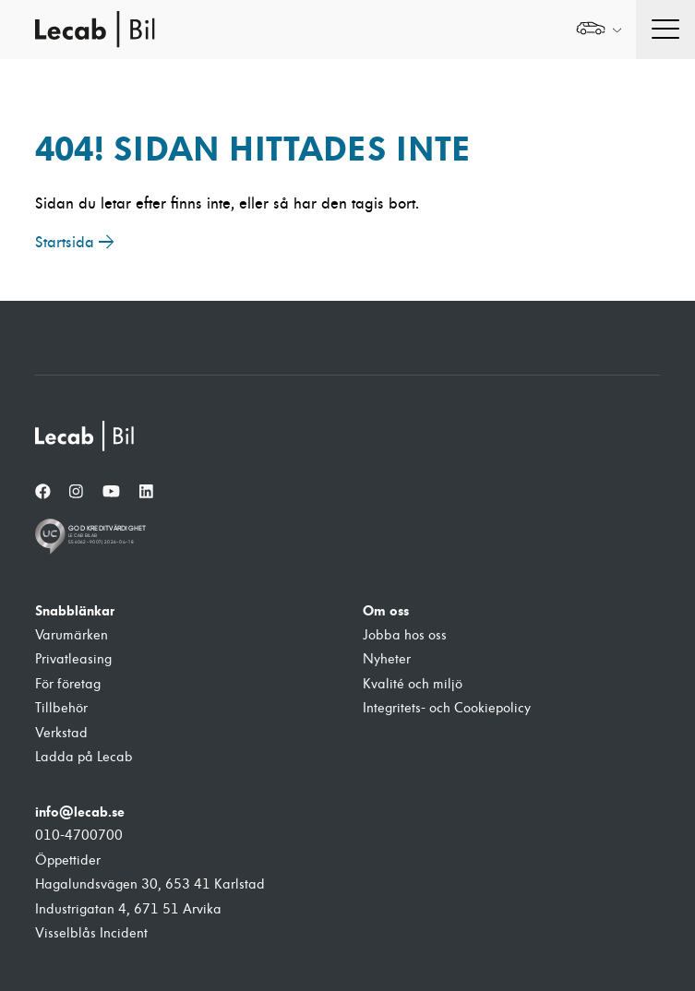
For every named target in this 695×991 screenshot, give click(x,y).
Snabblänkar (74, 611)
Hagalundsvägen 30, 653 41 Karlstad (150, 884)
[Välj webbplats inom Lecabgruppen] (598, 30)
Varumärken (71, 635)
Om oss (386, 611)
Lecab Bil (96, 29)
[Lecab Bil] (86, 436)
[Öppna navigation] (665, 29)
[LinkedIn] (146, 492)
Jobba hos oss (405, 635)
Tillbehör (61, 708)
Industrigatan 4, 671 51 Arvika (128, 909)
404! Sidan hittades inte (253, 148)
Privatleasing (73, 659)
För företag (68, 684)
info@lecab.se (80, 812)
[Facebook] (43, 492)
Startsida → (74, 242)
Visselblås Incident (91, 933)
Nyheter (387, 659)
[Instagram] (76, 492)
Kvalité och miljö (412, 684)
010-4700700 (79, 835)
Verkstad (61, 733)
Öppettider (68, 860)
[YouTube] (111, 492)
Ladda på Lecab (84, 757)
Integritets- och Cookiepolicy (447, 708)
